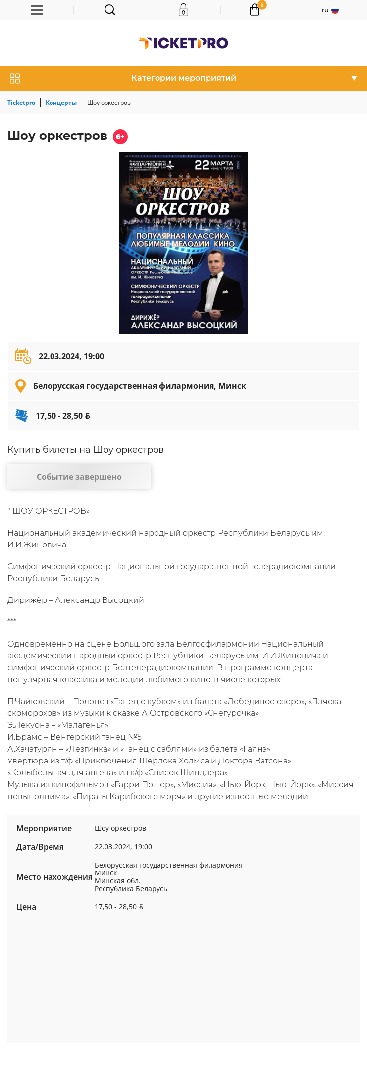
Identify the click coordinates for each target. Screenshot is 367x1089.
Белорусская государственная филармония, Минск (139, 386)
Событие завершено (79, 476)
